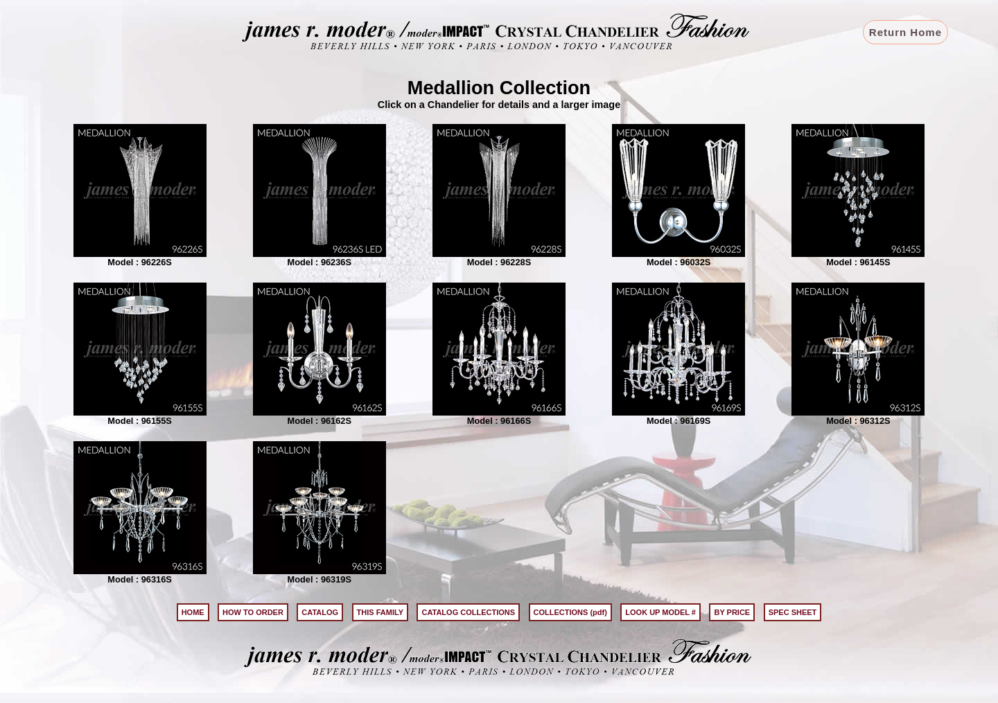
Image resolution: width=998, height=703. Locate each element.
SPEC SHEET (793, 612)
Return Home (905, 32)
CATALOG (319, 612)
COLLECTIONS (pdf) (570, 612)
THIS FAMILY (380, 612)
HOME (193, 612)
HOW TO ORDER (252, 612)
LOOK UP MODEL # (660, 612)
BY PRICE (732, 612)
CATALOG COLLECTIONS (468, 612)
